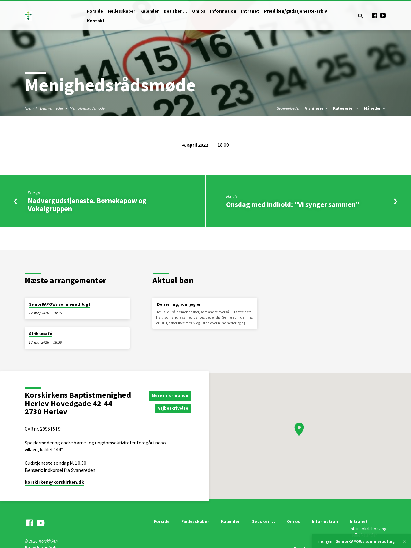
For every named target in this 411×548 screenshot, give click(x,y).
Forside (95, 11)
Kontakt (96, 21)
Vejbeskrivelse (172, 408)
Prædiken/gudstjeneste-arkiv (295, 11)
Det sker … (175, 11)
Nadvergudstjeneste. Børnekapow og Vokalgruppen (87, 204)
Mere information (169, 395)
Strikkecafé (40, 333)
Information (223, 11)
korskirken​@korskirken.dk (54, 482)
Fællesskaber (121, 11)
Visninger (317, 108)
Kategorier (346, 108)
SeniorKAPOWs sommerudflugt (59, 304)
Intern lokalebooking (368, 529)
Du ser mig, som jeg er (179, 304)
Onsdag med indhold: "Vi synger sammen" (292, 204)
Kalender (149, 11)
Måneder (375, 108)
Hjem (29, 108)
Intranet (250, 11)
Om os (198, 11)
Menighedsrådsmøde (87, 108)
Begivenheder (51, 108)
